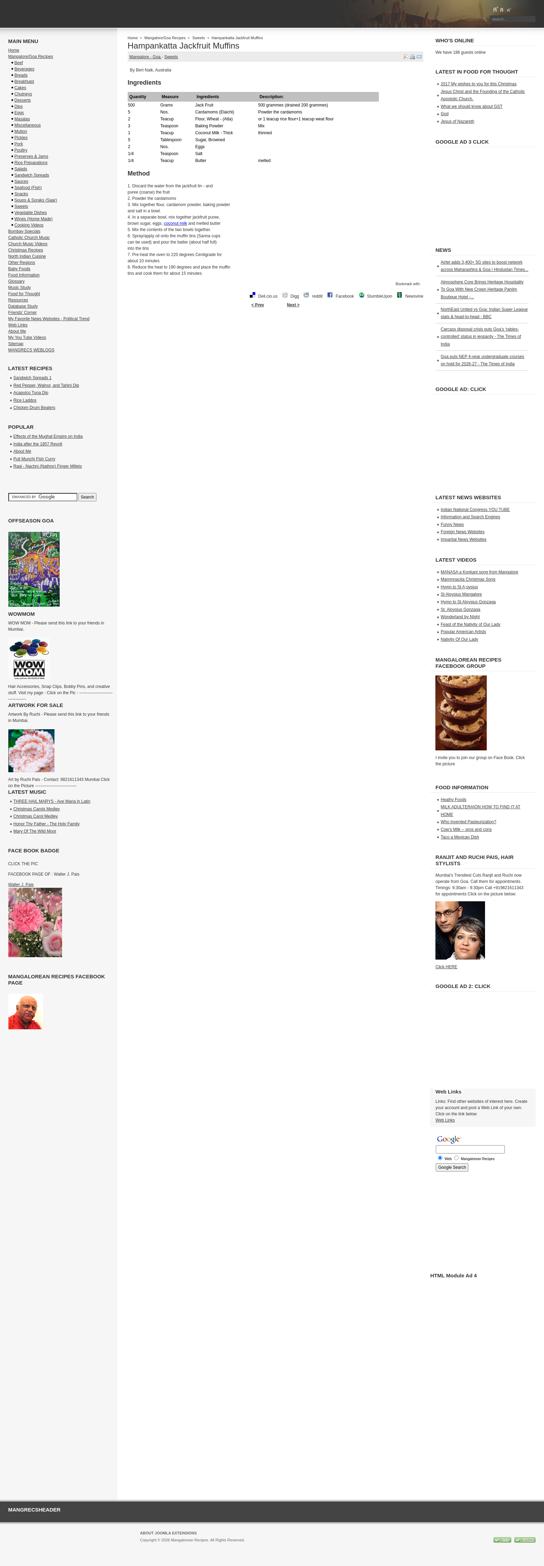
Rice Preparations (31, 162)
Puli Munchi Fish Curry (35, 459)
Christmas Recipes (25, 250)
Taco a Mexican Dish (460, 837)
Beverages (24, 69)
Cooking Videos (29, 225)
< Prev (258, 305)
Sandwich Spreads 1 (33, 377)
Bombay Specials (24, 231)
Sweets (198, 38)
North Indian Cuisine (27, 256)
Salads (21, 169)
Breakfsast (24, 81)
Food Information (24, 275)
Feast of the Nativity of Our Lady (470, 624)
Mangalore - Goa (145, 56)
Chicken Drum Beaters (35, 407)
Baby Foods (19, 268)
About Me (17, 331)
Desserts (23, 100)
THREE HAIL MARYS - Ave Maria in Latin (52, 801)
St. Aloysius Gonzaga (460, 609)
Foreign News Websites (463, 531)
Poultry (21, 150)
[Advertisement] (275, 333)
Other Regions (21, 262)
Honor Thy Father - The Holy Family (47, 824)
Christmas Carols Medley (37, 809)
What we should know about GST (471, 106)
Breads (21, 75)
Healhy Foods (453, 799)
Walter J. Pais (21, 884)
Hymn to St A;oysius (459, 587)
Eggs (19, 112)
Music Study (19, 287)
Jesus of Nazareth (457, 121)
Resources (18, 300)
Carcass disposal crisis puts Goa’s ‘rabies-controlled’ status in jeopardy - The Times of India (481, 337)
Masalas (22, 119)
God (445, 113)
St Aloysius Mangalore (461, 594)
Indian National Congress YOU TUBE (475, 509)
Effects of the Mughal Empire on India (48, 436)
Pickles (21, 137)
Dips (19, 106)
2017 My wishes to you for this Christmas (479, 84)
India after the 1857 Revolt (38, 444)
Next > (293, 305)
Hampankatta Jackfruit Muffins (183, 45)
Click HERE (446, 966)
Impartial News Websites (463, 539)
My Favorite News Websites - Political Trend (49, 318)
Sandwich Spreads (32, 175)
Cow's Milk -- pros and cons (466, 829)
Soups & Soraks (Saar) (36, 200)
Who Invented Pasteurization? (468, 821)
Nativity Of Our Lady (459, 639)
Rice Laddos (25, 400)
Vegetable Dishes (31, 212)
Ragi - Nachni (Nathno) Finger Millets (48, 466)
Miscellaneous (28, 125)
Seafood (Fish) (28, 187)
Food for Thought (24, 293)
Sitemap (16, 343)
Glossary (16, 281)
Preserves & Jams (31, 156)
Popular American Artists (463, 631)
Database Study (23, 306)
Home (133, 38)
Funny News (452, 524)
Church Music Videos (28, 243)
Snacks (21, 194)
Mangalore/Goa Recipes (165, 38)
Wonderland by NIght (460, 616)
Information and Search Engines (470, 516)
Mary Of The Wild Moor (35, 831)
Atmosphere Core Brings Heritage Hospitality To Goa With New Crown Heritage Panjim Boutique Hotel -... (482, 289)
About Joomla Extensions (168, 1533)
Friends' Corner (22, 312)
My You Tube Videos (27, 337)
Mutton (21, 131)
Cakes (20, 87)
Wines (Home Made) (34, 218)
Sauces (21, 181)
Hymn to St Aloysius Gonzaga (468, 601)
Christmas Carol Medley (36, 816)
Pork (19, 144)
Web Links (18, 325)
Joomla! (147, 1546)
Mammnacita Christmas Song (468, 579)
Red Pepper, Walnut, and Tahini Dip (46, 385)
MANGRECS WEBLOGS (31, 350)
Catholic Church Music (29, 237)
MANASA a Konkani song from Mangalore (479, 572)
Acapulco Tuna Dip (31, 392)
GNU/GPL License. (232, 1546)
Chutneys (23, 94)
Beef (19, 62)
